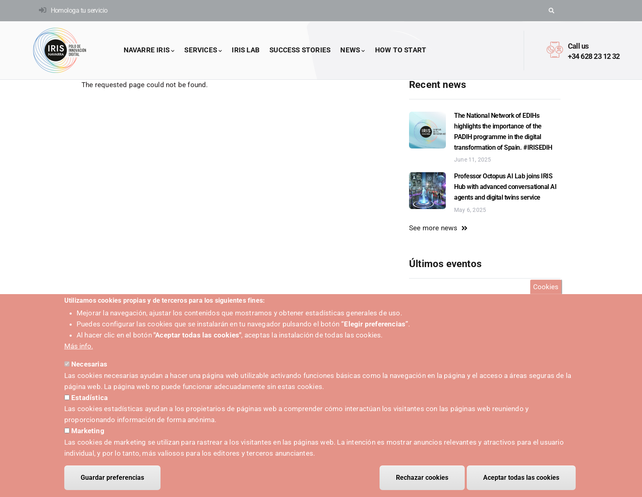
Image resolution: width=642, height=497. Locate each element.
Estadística (89, 398)
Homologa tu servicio (79, 10)
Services (203, 50)
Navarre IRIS (149, 50)
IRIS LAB (246, 50)
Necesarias (89, 364)
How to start (400, 50)
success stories (299, 50)
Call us (578, 46)
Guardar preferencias (112, 477)
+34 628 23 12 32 (594, 56)
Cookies (545, 287)
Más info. (78, 346)
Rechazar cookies (422, 477)
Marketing (87, 431)
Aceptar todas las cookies (521, 477)
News (352, 50)
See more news (433, 228)
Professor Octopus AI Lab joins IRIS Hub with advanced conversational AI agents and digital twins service (505, 186)
